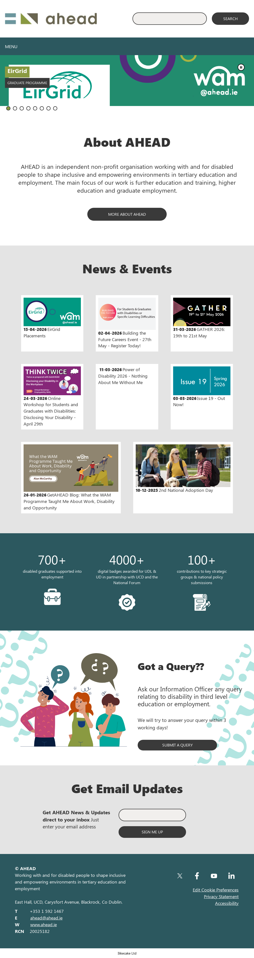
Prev (238, 87)
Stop (241, 67)
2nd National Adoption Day (183, 468)
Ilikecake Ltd (127, 953)
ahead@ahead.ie (46, 918)
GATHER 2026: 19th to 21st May (201, 318)
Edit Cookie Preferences (216, 890)
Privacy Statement (221, 896)
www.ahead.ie (43, 924)
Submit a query (177, 744)
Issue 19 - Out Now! (201, 386)
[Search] (230, 18)
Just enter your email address (76, 819)
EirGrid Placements (52, 318)
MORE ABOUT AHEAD (127, 214)
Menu (11, 46)
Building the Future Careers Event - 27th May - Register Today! (127, 323)
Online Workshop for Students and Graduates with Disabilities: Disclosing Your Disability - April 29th (52, 396)
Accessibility (227, 903)
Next (248, 87)
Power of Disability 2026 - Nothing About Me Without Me (123, 375)
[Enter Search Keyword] (169, 18)
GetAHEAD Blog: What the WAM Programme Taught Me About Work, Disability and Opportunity (71, 477)
